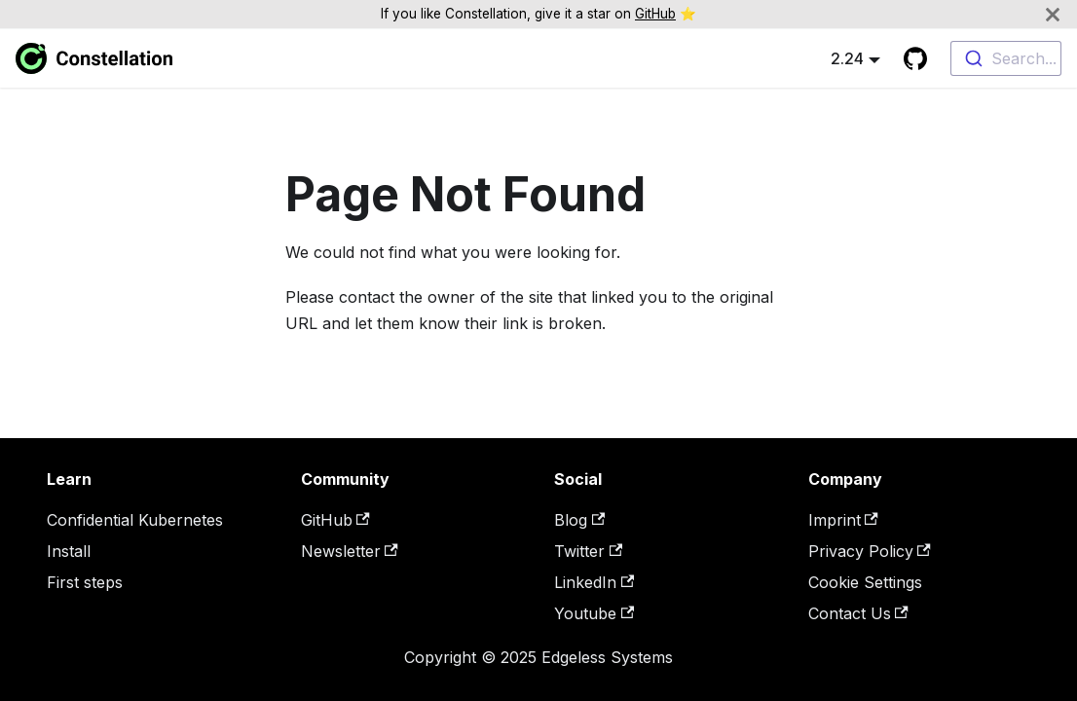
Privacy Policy (869, 551)
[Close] (1052, 14)
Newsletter (349, 551)
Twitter (588, 551)
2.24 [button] (847, 58)
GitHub (655, 13)
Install (69, 551)
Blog (579, 520)
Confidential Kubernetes (135, 520)
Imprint (843, 520)
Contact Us (858, 613)
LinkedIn (594, 582)
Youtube (594, 613)
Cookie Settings (865, 582)
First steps (85, 582)
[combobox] (1005, 58)
